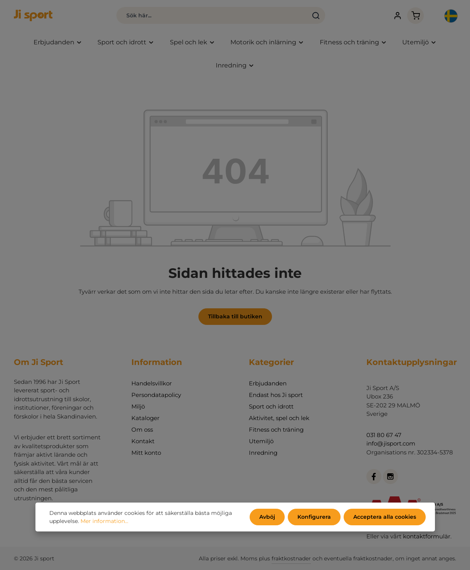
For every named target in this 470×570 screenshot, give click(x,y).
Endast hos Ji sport (276, 394)
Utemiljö (261, 441)
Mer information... (104, 521)
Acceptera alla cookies (384, 516)
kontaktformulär (426, 536)
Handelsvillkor (151, 383)
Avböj (267, 516)
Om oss (142, 429)
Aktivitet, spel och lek (279, 418)
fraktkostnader (291, 558)
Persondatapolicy (156, 394)
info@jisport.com (390, 443)
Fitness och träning (276, 429)
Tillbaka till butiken (235, 316)
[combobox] (211, 15)
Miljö (138, 406)
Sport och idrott (271, 406)
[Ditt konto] (397, 15)
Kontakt (142, 441)
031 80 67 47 (383, 435)
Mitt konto (146, 452)
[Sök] (316, 15)
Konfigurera (314, 516)
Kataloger (145, 418)
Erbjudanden (268, 383)
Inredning (263, 452)
